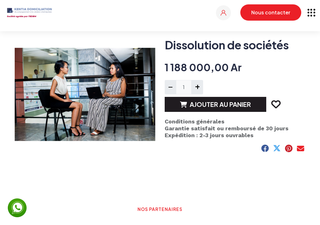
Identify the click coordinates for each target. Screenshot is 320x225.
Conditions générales (194, 121)
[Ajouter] (197, 87)
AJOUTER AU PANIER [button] (215, 104)
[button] (275, 104)
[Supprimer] (170, 87)
